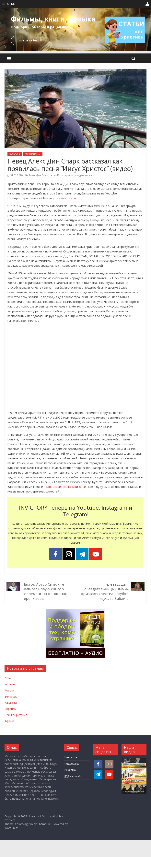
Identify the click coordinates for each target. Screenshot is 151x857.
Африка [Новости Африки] (10, 721)
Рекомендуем (33, 154)
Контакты (70, 757)
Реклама (70, 770)
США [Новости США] (8, 678)
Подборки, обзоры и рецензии (39, 27)
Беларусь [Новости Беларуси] (11, 696)
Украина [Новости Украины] (10, 684)
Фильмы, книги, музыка (53, 19)
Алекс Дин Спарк (39, 175)
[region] (75, 29)
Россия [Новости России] (9, 690)
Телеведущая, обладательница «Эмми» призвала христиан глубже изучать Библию (105, 591)
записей (72, 776)
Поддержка (71, 763)
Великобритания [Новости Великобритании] (16, 715)
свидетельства (83, 175)
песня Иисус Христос (62, 175)
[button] (11, 4)
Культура (14, 154)
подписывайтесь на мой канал (65, 487)
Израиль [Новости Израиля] (10, 709)
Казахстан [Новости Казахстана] (11, 703)
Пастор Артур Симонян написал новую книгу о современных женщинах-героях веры (45, 591)
